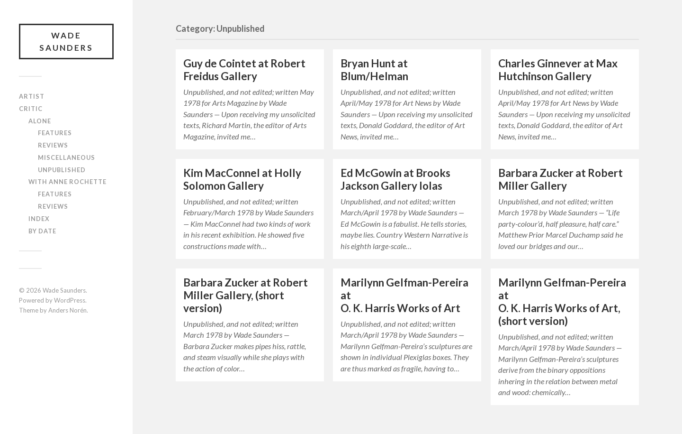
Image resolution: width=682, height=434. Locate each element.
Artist (32, 96)
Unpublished (62, 170)
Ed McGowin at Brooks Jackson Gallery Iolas (395, 179)
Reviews (53, 145)
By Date (42, 231)
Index (39, 218)
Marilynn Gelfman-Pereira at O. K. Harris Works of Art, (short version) (562, 301)
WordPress (69, 300)
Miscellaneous (66, 157)
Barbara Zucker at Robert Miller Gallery (560, 179)
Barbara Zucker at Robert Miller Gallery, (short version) (245, 295)
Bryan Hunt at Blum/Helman (374, 70)
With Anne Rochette (67, 181)
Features (55, 133)
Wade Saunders (66, 41)
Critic (31, 108)
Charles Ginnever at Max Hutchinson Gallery (558, 70)
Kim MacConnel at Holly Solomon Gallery (242, 179)
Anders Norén (67, 310)
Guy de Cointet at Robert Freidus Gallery (244, 70)
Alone (39, 121)
